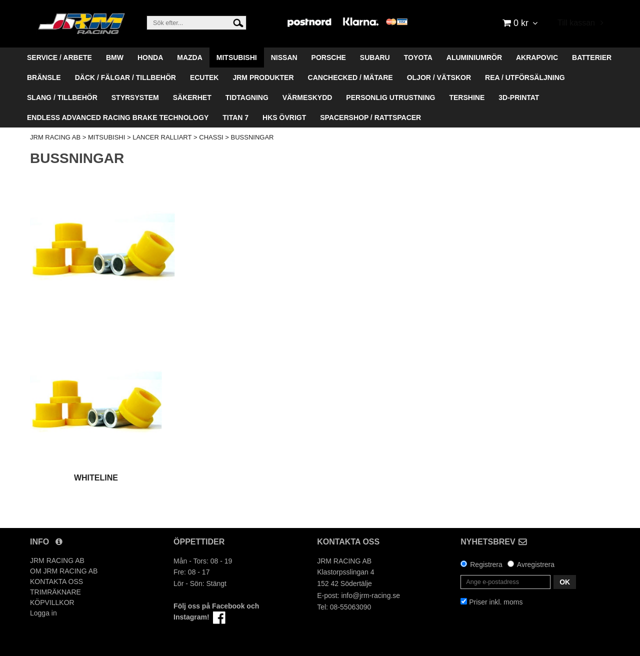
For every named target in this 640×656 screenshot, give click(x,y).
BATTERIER (592, 58)
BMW (115, 58)
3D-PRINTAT (518, 98)
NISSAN (284, 58)
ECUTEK (204, 78)
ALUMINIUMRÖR (474, 58)
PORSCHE (329, 58)
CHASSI (211, 137)
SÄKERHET (192, 98)
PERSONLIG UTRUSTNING (390, 98)
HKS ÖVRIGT (284, 118)
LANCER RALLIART (162, 137)
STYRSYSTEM (135, 98)
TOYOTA (418, 58)
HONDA (150, 58)
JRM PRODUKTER (263, 78)
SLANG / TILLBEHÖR (62, 98)
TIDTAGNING (247, 98)
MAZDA (189, 58)
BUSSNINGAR (252, 137)
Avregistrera (535, 564)
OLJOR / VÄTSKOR (439, 78)
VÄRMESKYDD (307, 98)
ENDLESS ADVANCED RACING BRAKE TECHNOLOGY (117, 118)
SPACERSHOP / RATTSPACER (370, 118)
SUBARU (375, 58)
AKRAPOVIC (537, 58)
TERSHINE (466, 98)
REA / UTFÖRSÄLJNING (525, 78)
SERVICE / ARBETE (59, 58)
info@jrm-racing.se (370, 596)
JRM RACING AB (55, 137)
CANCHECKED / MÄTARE (350, 78)
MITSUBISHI (236, 58)
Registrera (486, 564)
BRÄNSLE (44, 78)
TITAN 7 (235, 118)
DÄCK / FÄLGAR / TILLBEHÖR (125, 78)
